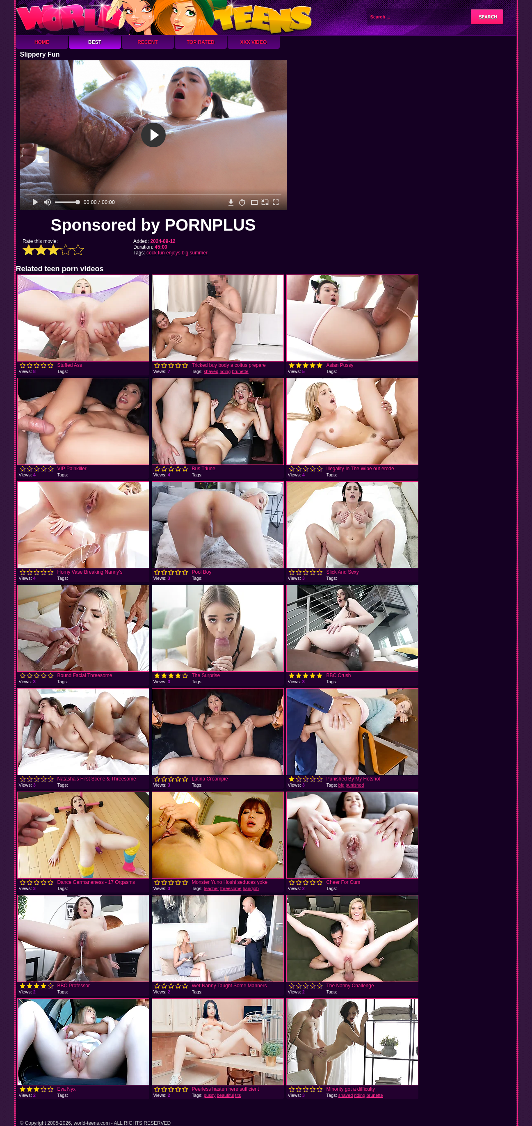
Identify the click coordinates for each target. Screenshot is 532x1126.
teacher (211, 888)
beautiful (225, 1095)
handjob (251, 888)
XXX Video (253, 42)
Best (94, 42)
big (185, 253)
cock (151, 253)
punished (355, 785)
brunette (240, 371)
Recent (147, 42)
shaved (211, 371)
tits (238, 1095)
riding (225, 371)
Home (41, 42)
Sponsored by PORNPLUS (153, 225)
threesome (231, 888)
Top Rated (201, 42)
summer (198, 253)
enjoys (173, 253)
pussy (210, 1095)
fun (161, 253)
